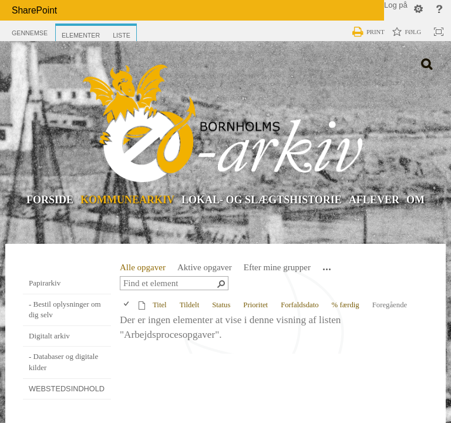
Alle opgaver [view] (143, 269)
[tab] (29, 30)
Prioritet (255, 307)
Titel (160, 307)
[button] (327, 271)
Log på (396, 5)
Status (221, 307)
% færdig (345, 307)
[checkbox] (127, 307)
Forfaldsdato (299, 307)
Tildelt (190, 307)
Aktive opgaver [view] (204, 269)
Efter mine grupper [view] (277, 269)
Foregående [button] (389, 307)
